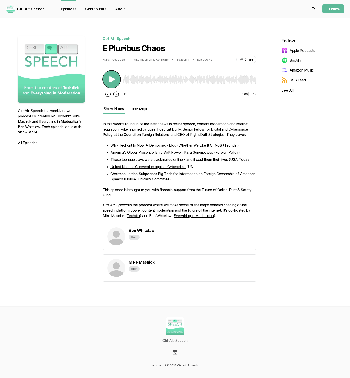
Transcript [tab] (139, 109)
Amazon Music (297, 70)
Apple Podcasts (298, 50)
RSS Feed (293, 80)
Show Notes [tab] (114, 108)
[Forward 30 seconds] (116, 94)
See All (287, 90)
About (120, 9)
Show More (28, 132)
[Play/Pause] (112, 79)
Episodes (68, 9)
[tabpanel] (179, 172)
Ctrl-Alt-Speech (31, 9)
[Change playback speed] (125, 94)
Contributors (95, 9)
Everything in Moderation (194, 215)
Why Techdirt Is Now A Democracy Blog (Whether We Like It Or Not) (166, 145)
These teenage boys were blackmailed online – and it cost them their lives (169, 159)
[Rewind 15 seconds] (108, 94)
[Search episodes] (313, 9)
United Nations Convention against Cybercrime (148, 166)
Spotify (291, 60)
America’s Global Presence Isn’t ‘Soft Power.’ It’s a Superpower (161, 152)
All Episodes (28, 143)
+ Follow (333, 9)
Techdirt (133, 215)
